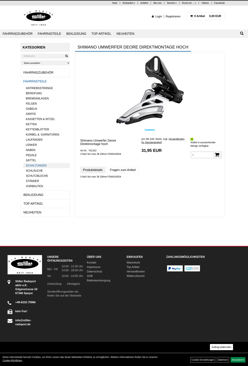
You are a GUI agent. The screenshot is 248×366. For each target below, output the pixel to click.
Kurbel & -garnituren (42, 134)
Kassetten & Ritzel (40, 119)
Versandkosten (136, 271)
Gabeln (31, 108)
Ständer (32, 181)
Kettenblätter (37, 129)
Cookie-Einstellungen (203, 359)
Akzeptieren (238, 359)
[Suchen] (241, 33)
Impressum (94, 267)
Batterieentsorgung (98, 280)
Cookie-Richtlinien (12, 360)
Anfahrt (144, 3)
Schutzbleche (37, 175)
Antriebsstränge (39, 88)
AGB (90, 275)
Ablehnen (223, 359)
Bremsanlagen (37, 98)
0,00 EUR (205, 16)
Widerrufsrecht (135, 275)
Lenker (31, 144)
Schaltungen (36, 165)
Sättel (31, 160)
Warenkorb (133, 262)
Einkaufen (129, 3)
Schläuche (34, 170)
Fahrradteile (49, 33)
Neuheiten (125, 33)
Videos (205, 3)
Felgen (31, 103)
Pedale (31, 155)
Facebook (219, 3)
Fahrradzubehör (18, 33)
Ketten (31, 124)
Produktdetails (93, 170)
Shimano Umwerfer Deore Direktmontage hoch (98, 142)
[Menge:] (202, 155)
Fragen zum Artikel (123, 170)
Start (114, 3)
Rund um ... (189, 3)
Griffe (31, 113)
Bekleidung (76, 33)
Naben (30, 150)
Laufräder (34, 139)
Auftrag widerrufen (221, 347)
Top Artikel (101, 33)
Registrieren (173, 16)
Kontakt (91, 262)
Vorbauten (34, 186)
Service (172, 3)
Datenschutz (94, 271)
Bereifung (34, 93)
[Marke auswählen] (45, 63)
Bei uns (157, 3)
